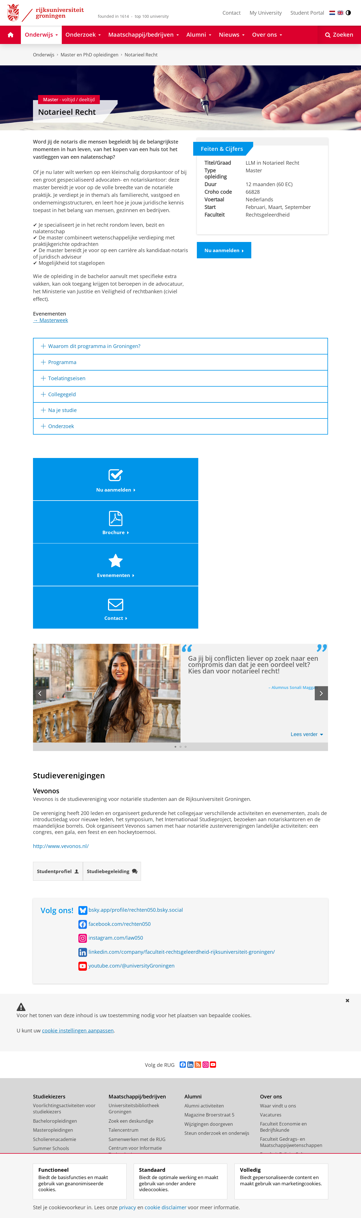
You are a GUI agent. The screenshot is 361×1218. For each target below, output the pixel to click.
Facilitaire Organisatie (283, 1144)
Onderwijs (43, 55)
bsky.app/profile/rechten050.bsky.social (136, 784)
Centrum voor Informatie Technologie (135, 1025)
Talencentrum (123, 1004)
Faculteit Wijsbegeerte (283, 1092)
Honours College (51, 1031)
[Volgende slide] (321, 567)
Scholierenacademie (54, 1013)
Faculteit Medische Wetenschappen (280, 1056)
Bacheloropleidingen (55, 995)
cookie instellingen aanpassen (78, 904)
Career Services (125, 1047)
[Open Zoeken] (339, 35)
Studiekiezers (49, 971)
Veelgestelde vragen (54, 1050)
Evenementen (216, 479)
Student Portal (307, 12)
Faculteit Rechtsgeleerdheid (289, 1068)
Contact (232, 12)
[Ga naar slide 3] (185, 620)
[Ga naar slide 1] (175, 620)
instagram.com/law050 (116, 812)
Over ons (271, 971)
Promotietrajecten (52, 1041)
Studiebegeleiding (117, 745)
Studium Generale (128, 1056)
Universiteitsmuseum (131, 1038)
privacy (127, 1207)
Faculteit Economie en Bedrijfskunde (283, 1001)
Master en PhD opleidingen (89, 55)
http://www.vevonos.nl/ (61, 719)
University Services (280, 1135)
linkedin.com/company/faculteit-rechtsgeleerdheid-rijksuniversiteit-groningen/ (182, 825)
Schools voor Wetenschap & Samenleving (138, 1068)
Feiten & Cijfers (222, 149)
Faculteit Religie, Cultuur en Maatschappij (289, 1031)
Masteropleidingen (53, 1004)
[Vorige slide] (39, 567)
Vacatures (270, 989)
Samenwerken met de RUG (137, 1013)
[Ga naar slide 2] (180, 620)
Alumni (193, 971)
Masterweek (50, 320)
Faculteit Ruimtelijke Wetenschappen (281, 1080)
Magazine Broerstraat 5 (209, 989)
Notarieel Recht (141, 55)
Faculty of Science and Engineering (283, 1104)
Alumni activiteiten (204, 980)
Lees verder (307, 608)
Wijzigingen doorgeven (208, 998)
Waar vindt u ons (278, 980)
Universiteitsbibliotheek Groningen (134, 982)
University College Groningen (291, 1117)
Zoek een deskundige (131, 995)
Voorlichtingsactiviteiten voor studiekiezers (64, 982)
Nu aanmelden (226, 250)
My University (266, 12)
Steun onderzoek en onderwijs (216, 1007)
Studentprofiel (59, 745)
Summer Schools (51, 1022)
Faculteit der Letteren (283, 1044)
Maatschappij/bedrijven (137, 971)
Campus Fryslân (277, 1126)
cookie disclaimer (165, 1207)
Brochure (143, 479)
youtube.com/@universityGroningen (132, 839)
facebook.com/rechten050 (120, 797)
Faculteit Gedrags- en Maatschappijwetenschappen (291, 1016)
